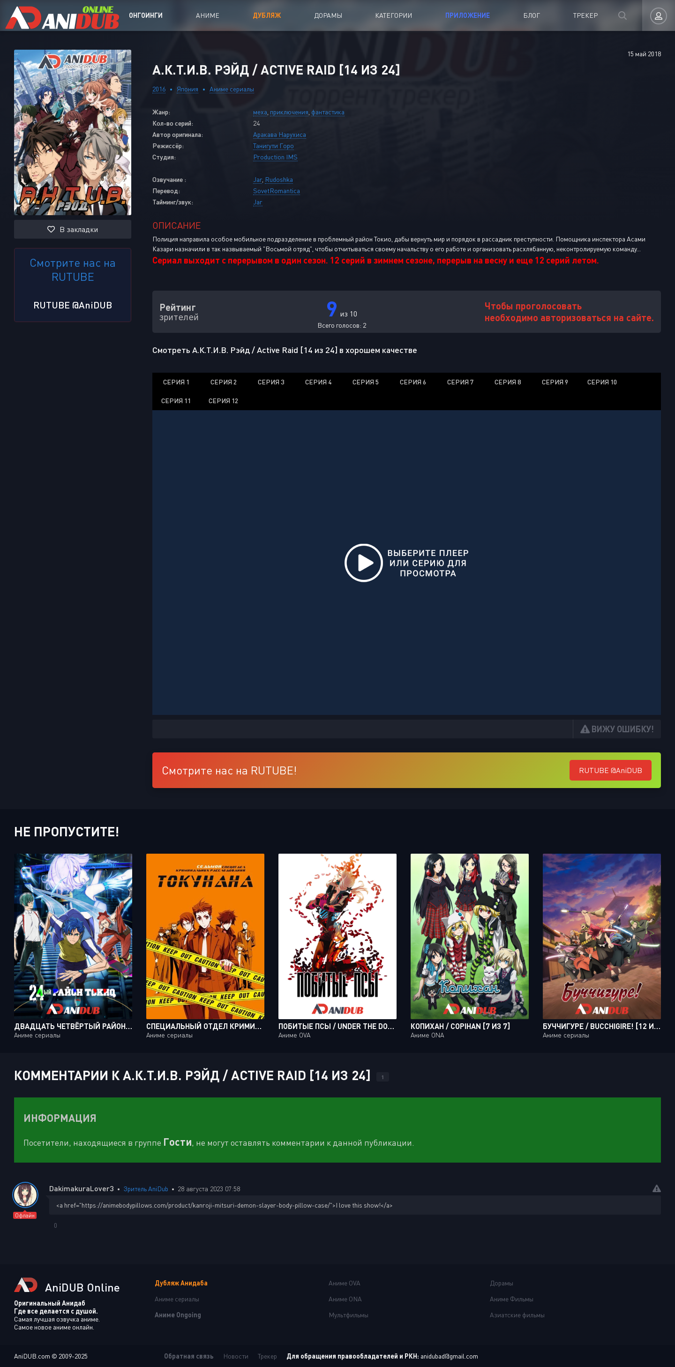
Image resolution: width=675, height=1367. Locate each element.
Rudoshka (279, 179)
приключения (289, 112)
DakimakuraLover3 (81, 1188)
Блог (531, 15)
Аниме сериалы (232, 89)
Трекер (585, 15)
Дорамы (328, 15)
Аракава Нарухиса (279, 134)
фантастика (328, 112)
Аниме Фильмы (511, 1299)
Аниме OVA (344, 1283)
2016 (158, 89)
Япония (187, 89)
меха (260, 112)
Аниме (207, 15)
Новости (235, 1356)
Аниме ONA (345, 1299)
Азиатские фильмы (517, 1315)
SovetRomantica (276, 191)
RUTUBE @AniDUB (72, 304)
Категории (393, 15)
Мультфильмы (348, 1315)
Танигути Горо (273, 146)
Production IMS (275, 157)
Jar (257, 179)
